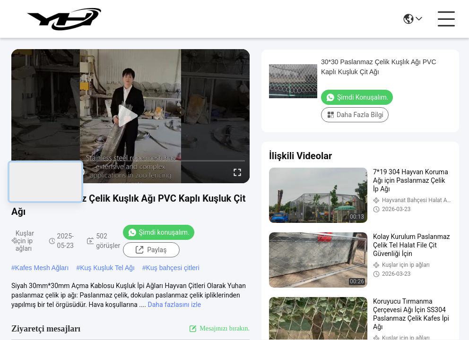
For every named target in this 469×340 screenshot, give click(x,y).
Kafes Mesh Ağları (42, 268)
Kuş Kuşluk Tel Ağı (107, 268)
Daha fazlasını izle (174, 304)
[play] (130, 116)
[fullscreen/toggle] (237, 172)
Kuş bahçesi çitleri (173, 268)
